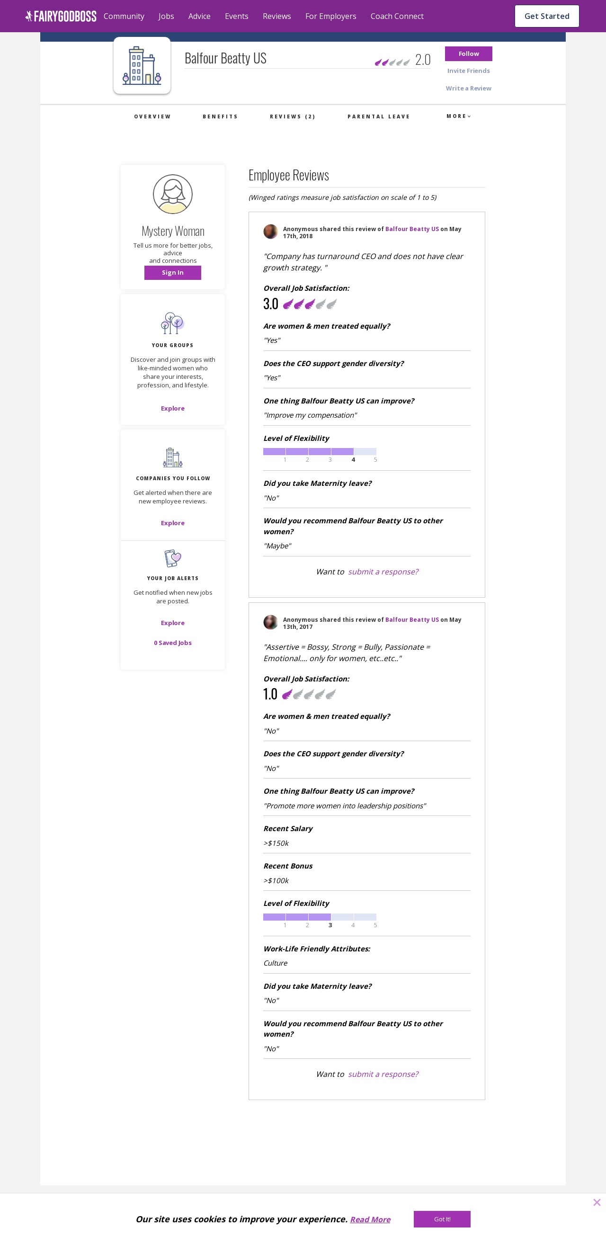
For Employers (330, 16)
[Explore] (173, 408)
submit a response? (383, 571)
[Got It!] (442, 1219)
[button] (468, 53)
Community (124, 16)
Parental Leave (379, 116)
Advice (199, 16)
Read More (370, 1219)
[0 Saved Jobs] (173, 643)
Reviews (277, 16)
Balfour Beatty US (412, 229)
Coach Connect (397, 16)
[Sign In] (172, 273)
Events (237, 16)
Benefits (221, 116)
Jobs (166, 16)
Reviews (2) (293, 116)
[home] (61, 16)
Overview (152, 116)
